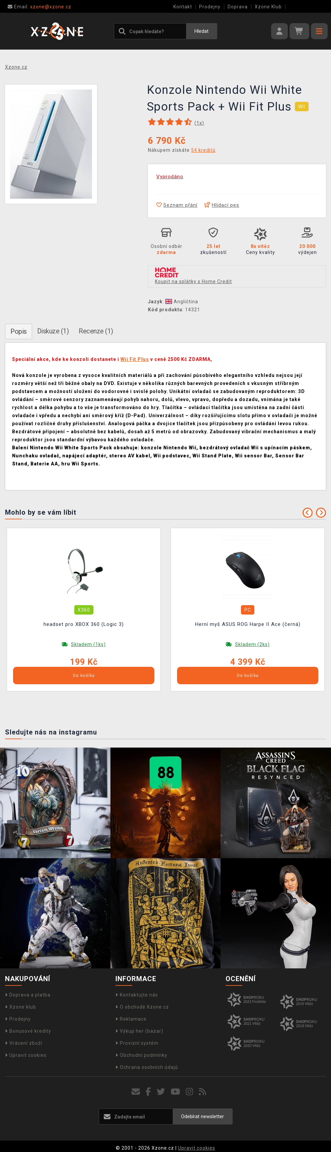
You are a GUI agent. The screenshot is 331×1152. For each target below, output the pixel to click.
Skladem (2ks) (252, 644)
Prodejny (210, 6)
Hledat (201, 31)
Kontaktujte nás (136, 995)
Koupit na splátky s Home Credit (193, 281)
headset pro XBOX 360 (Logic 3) (84, 624)
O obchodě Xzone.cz (142, 1007)
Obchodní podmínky (141, 1055)
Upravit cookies (26, 1055)
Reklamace (131, 1019)
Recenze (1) (96, 331)
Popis (18, 331)
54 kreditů (203, 150)
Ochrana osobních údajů (146, 1067)
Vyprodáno (169, 177)
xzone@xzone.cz (39, 6)
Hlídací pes (221, 205)
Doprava (238, 6)
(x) (199, 123)
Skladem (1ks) (88, 644)
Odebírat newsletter (202, 1116)
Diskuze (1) (53, 331)
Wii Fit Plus (134, 359)
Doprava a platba (28, 995)
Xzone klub (20, 1007)
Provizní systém (137, 1043)
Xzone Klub (268, 6)
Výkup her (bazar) (139, 1031)
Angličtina (181, 301)
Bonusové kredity (28, 1031)
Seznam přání (176, 205)
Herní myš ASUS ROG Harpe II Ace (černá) (248, 624)
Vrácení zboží (23, 1043)
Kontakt (182, 6)
